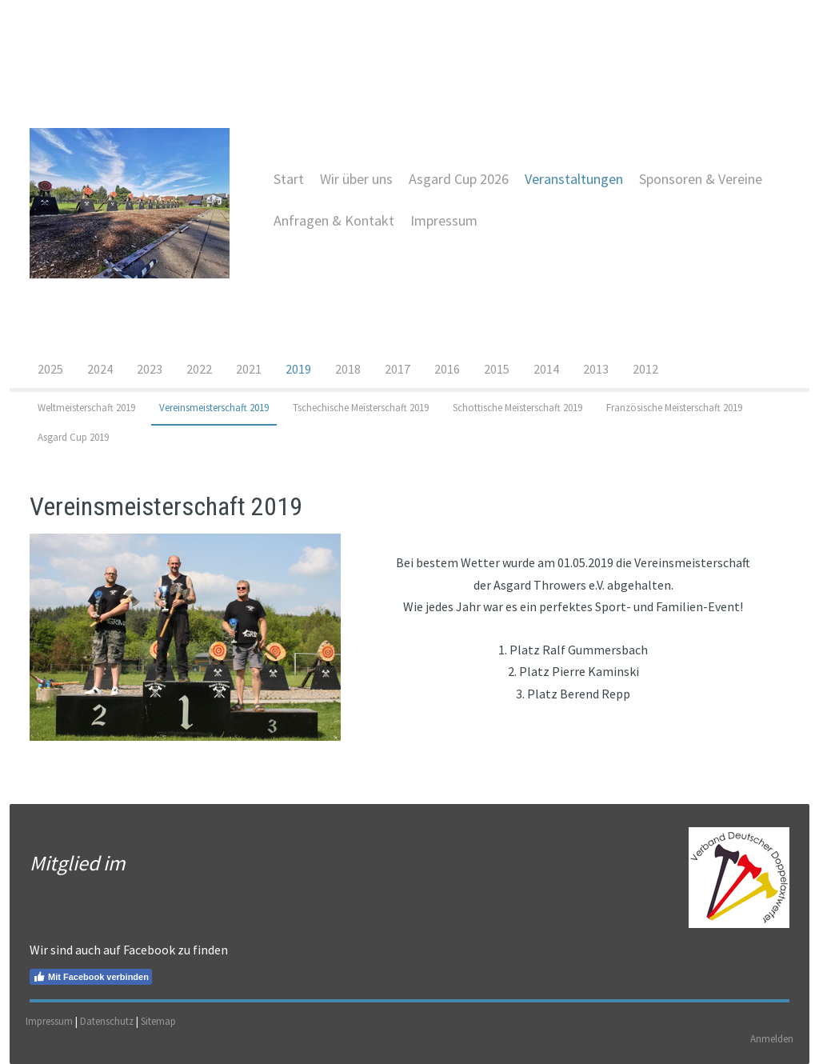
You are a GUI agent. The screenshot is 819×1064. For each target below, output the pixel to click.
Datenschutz (107, 1020)
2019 (298, 369)
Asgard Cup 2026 (459, 179)
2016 (447, 369)
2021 (249, 369)
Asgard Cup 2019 (73, 437)
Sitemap (158, 1020)
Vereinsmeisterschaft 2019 (214, 407)
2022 (199, 369)
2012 (645, 369)
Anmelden (771, 1038)
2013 (596, 369)
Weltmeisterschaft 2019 (86, 407)
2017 (397, 369)
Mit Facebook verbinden (91, 976)
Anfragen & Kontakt (334, 220)
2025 (50, 369)
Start (289, 179)
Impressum (443, 220)
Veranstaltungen (574, 179)
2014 (546, 369)
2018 (348, 369)
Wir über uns (356, 179)
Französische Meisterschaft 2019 (674, 407)
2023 (149, 369)
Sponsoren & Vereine (700, 179)
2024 (100, 369)
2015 (496, 369)
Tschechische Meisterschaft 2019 (361, 407)
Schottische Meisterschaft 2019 (517, 407)
